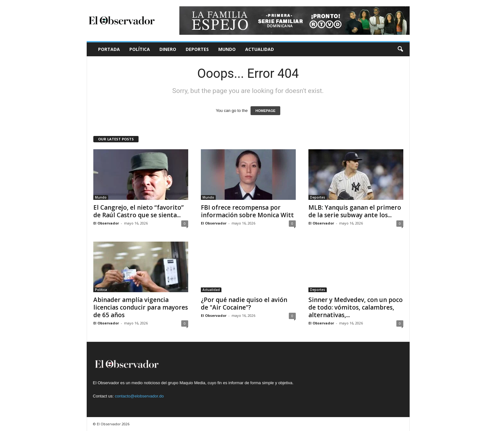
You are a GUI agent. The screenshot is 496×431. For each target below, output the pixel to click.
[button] (400, 49)
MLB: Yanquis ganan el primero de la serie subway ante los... (354, 211)
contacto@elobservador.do (139, 396)
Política (139, 49)
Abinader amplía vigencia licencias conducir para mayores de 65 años (140, 307)
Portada (109, 49)
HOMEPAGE (265, 111)
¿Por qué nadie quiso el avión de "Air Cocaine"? (244, 303)
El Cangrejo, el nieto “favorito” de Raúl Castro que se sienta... (138, 211)
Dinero (167, 49)
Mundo (227, 49)
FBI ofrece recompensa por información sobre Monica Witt (247, 211)
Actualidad (259, 49)
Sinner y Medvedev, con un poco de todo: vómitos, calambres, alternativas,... (355, 307)
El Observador (106, 223)
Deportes (197, 49)
